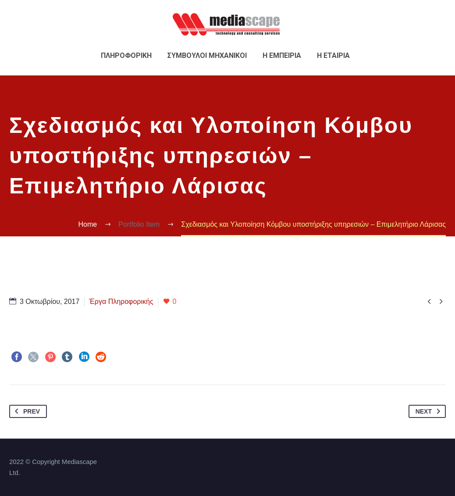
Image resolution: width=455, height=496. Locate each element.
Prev (25, 411)
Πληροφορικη (126, 55)
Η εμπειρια (282, 55)
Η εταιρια (333, 55)
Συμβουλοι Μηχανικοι (207, 55)
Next (430, 411)
